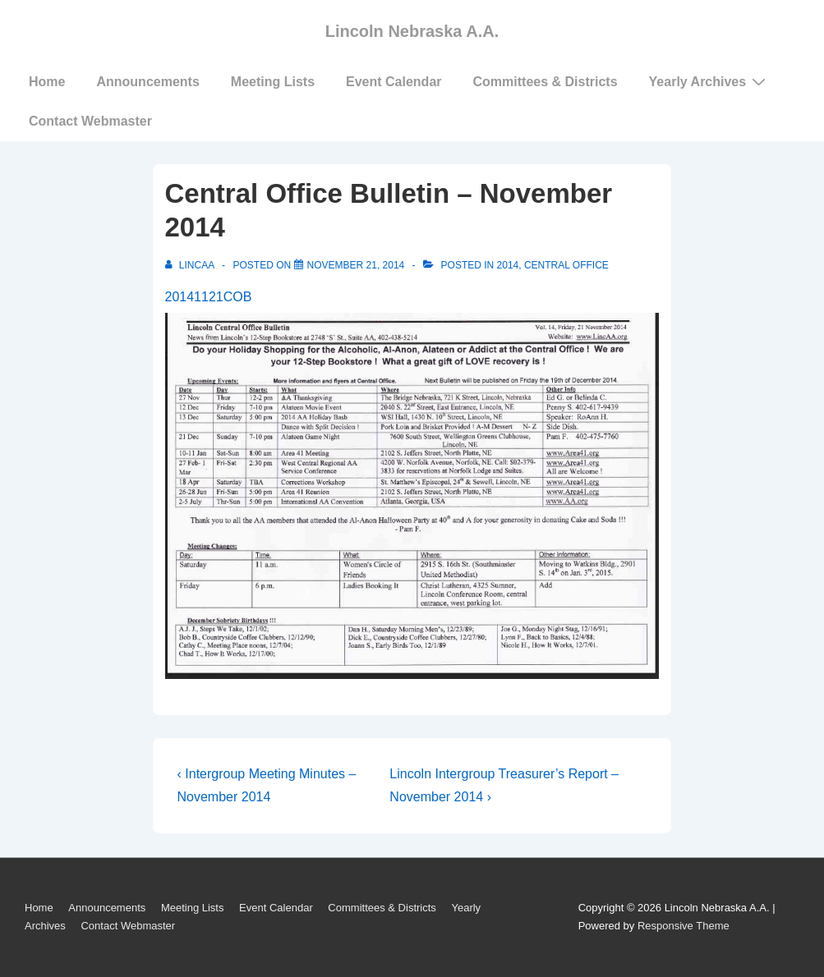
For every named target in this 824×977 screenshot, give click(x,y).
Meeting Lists (273, 82)
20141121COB (208, 297)
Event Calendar (393, 82)
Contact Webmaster (90, 121)
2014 (508, 265)
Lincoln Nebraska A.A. (412, 31)
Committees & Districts (545, 82)
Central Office (566, 265)
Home (47, 82)
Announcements (147, 82)
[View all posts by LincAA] (191, 265)
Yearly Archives (710, 81)
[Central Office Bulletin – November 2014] (356, 265)
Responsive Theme (684, 926)
